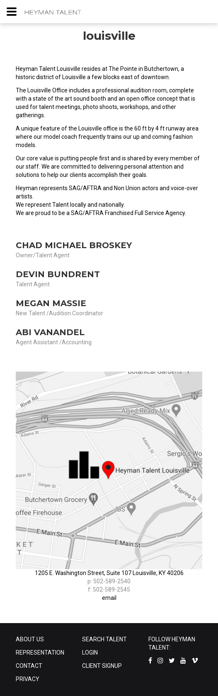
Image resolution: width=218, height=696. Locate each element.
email (109, 597)
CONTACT (29, 665)
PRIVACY (27, 679)
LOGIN (90, 652)
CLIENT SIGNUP (102, 665)
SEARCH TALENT (104, 639)
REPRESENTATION (40, 652)
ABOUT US (30, 639)
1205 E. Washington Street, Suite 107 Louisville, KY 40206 (109, 573)
